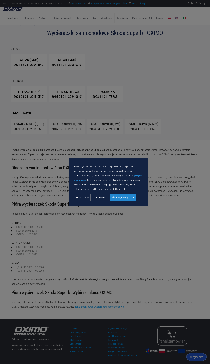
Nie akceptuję (82, 197)
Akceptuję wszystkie (122, 197)
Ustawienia (100, 197)
